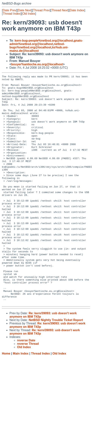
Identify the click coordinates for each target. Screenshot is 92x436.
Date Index (77, 10)
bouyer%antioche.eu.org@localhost (37, 64)
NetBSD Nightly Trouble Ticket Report (56, 365)
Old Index (28, 13)
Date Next (24, 10)
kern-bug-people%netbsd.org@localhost (44, 40)
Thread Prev (41, 10)
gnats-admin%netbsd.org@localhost (46, 42)
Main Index (21, 399)
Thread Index (11, 13)
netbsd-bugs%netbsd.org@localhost (37, 45)
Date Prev (9, 10)
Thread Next (59, 10)
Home (6, 399)
